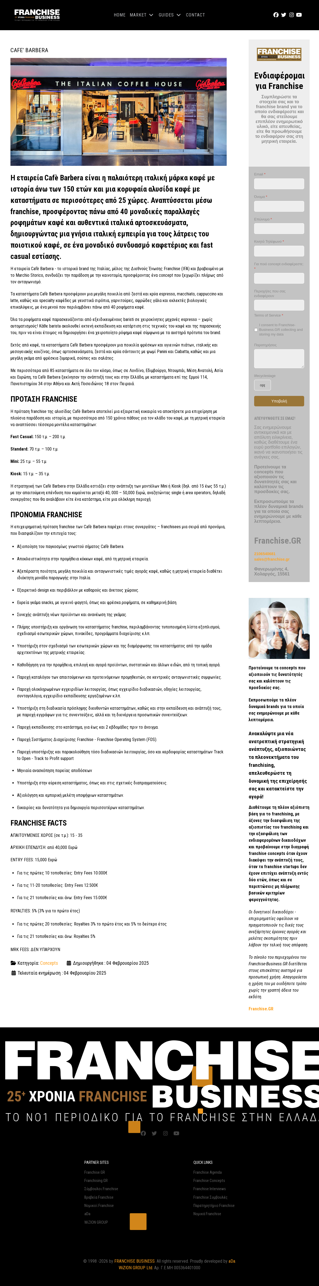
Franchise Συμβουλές (210, 1197)
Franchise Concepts (209, 1180)
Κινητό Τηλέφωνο (269, 241)
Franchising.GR (96, 1180)
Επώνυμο (263, 219)
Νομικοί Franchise (99, 1205)
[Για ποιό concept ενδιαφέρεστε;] (279, 278)
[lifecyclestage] (262, 385)
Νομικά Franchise (207, 1213)
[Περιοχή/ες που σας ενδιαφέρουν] (279, 305)
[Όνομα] (279, 206)
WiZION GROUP (96, 1222)
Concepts (49, 963)
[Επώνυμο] (279, 228)
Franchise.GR (94, 1172)
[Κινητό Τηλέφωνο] (279, 251)
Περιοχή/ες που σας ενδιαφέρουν (269, 293)
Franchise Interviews (209, 1188)
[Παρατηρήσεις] (279, 358)
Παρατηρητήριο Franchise (214, 1205)
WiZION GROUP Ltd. (136, 1267)
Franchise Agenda (207, 1172)
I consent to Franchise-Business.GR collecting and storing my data (281, 329)
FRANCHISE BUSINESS (134, 1260)
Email (259, 174)
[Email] (279, 183)
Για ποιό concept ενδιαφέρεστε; (278, 266)
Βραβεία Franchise (98, 1197)
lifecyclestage (265, 375)
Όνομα (260, 197)
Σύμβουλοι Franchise (101, 1188)
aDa (87, 1213)
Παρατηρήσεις (265, 345)
